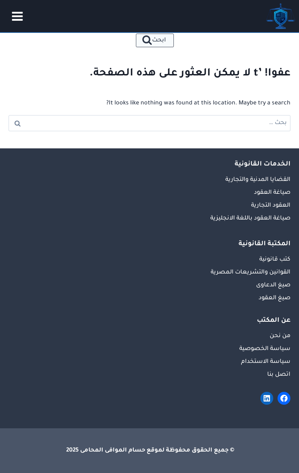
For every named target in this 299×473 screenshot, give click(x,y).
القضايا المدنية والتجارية (257, 180)
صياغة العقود (272, 192)
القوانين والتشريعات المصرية (250, 272)
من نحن (280, 336)
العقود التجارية (270, 205)
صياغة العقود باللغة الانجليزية (250, 218)
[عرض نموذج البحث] (155, 40)
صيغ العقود (274, 298)
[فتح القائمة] (15, 16)
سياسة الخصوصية (264, 349)
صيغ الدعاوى (273, 285)
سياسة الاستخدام (265, 362)
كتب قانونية (274, 259)
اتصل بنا (278, 374)
